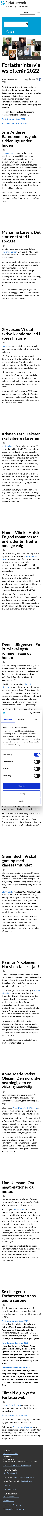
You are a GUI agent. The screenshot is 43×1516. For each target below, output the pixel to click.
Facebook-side (26, 1481)
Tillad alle (21, 786)
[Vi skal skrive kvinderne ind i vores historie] (3, 343)
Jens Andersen (8, 153)
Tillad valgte (21, 794)
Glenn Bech (7, 892)
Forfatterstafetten (10, 1321)
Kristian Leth (7, 446)
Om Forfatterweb (10, 1473)
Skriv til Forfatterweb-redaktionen (17, 1465)
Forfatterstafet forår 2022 (13, 119)
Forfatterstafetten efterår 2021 (16, 1367)
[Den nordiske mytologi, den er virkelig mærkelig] (3, 1092)
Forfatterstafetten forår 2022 (15, 1343)
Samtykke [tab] (8, 719)
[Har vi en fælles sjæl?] (3, 971)
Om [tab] (35, 719)
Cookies (6, 1485)
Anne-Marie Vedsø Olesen (25, 1108)
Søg (10, 31)
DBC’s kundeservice (11, 1497)
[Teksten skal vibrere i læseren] (3, 443)
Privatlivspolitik (9, 1489)
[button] (25, 80)
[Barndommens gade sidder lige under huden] (3, 150)
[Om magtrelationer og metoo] (3, 1196)
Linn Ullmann (19, 1209)
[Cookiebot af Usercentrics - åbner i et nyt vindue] (30, 713)
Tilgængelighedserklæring (13, 1509)
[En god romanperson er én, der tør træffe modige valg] (3, 550)
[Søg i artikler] (14, 24)
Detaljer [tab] (21, 719)
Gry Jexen (6, 346)
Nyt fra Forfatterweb (11, 1405)
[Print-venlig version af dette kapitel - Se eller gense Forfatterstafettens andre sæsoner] (3, 1305)
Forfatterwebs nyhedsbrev (23, 1477)
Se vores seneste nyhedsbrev (15, 1415)
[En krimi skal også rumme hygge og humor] (3, 662)
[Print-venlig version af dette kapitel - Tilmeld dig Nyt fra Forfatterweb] (3, 1402)
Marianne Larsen (9, 252)
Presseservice (8, 1501)
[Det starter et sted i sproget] (3, 246)
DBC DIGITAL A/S (10, 1454)
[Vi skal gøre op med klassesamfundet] (3, 870)
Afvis (21, 801)
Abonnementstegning (12, 1505)
